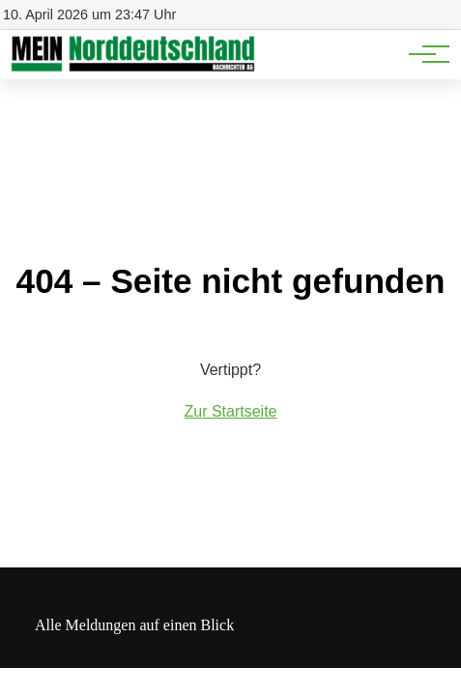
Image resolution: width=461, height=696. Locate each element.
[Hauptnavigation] (422, 54)
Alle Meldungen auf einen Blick (134, 625)
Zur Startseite (230, 411)
